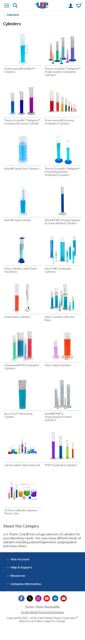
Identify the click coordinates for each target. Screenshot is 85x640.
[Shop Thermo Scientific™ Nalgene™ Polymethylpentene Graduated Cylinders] (62, 155)
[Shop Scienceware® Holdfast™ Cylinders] (22, 54)
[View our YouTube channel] (47, 598)
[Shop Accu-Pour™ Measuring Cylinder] (22, 399)
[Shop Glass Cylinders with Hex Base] (62, 302)
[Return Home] (42, 5)
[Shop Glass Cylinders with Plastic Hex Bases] (22, 253)
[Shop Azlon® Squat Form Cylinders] (22, 152)
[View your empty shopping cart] (79, 6)
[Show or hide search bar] (15, 5)
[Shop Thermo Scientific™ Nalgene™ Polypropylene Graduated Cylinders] (62, 55)
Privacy (29, 606)
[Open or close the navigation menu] (6, 6)
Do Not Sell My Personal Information (42, 612)
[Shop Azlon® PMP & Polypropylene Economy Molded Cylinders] (62, 205)
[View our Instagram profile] (38, 598)
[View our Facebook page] (21, 598)
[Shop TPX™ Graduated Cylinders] (62, 448)
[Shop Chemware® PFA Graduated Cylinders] (22, 350)
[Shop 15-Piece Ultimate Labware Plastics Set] (22, 495)
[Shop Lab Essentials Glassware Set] (22, 448)
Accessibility (52, 606)
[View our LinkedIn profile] (55, 598)
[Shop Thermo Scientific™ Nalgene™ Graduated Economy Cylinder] (22, 105)
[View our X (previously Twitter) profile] (30, 598)
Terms (39, 606)
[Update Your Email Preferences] (64, 598)
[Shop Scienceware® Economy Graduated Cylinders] (62, 105)
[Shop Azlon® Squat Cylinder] (22, 203)
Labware (13, 15)
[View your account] (71, 6)
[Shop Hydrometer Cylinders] (22, 300)
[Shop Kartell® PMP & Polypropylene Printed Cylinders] (62, 400)
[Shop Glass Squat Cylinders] (62, 348)
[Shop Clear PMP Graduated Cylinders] (62, 253)
